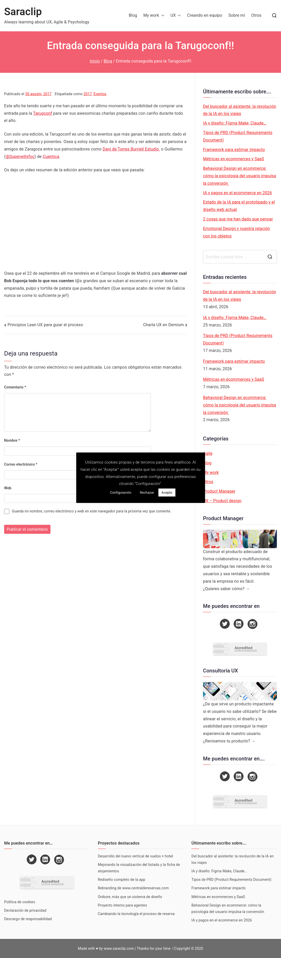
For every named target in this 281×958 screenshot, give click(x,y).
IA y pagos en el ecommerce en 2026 (237, 192)
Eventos (99, 94)
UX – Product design (222, 500)
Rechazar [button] (147, 492)
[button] (161, 15)
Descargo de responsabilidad (28, 919)
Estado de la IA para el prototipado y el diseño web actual (239, 206)
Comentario (15, 387)
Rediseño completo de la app (121, 879)
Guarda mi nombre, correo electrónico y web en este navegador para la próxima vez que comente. (91, 511)
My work (153, 15)
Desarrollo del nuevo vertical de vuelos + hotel (135, 856)
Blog (133, 15)
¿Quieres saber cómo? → (226, 588)
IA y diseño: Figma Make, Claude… (234, 123)
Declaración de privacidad (25, 910)
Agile (207, 453)
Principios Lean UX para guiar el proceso (45, 324)
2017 (87, 94)
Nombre (12, 440)
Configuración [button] (120, 492)
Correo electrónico (20, 464)
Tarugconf (42, 113)
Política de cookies (19, 902)
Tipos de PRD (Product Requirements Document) (237, 136)
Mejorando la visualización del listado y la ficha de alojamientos (139, 868)
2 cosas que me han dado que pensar (238, 219)
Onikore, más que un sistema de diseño (130, 897)
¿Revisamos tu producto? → (229, 741)
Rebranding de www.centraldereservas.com (133, 888)
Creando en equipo (204, 15)
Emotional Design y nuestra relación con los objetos (236, 232)
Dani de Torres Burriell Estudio (131, 149)
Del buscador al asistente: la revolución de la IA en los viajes (239, 110)
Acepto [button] (166, 492)
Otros (256, 15)
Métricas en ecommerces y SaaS (233, 158)
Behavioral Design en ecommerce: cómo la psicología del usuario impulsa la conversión (239, 176)
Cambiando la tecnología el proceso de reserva (136, 914)
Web (7, 488)
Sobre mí (236, 15)
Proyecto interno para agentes (122, 905)
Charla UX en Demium (163, 324)
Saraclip (23, 12)
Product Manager (219, 491)
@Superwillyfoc (20, 156)
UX (176, 15)
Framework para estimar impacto (234, 149)
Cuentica (51, 156)
